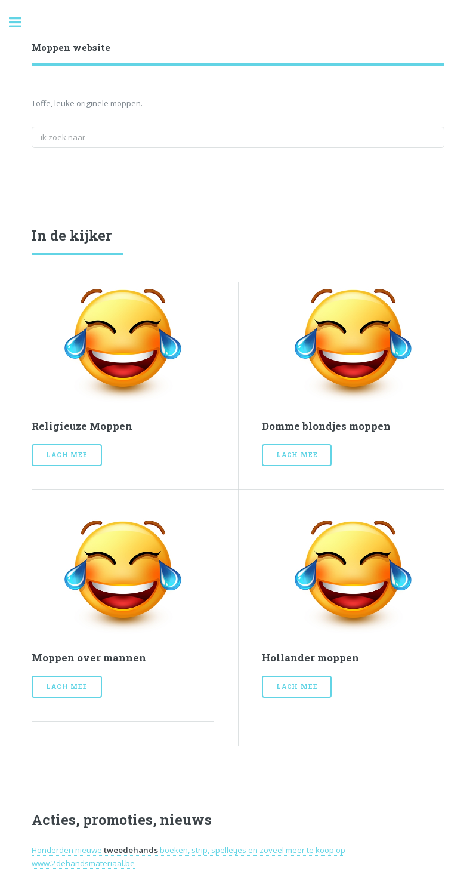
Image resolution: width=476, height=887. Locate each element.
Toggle (21, 22)
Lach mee (66, 455)
